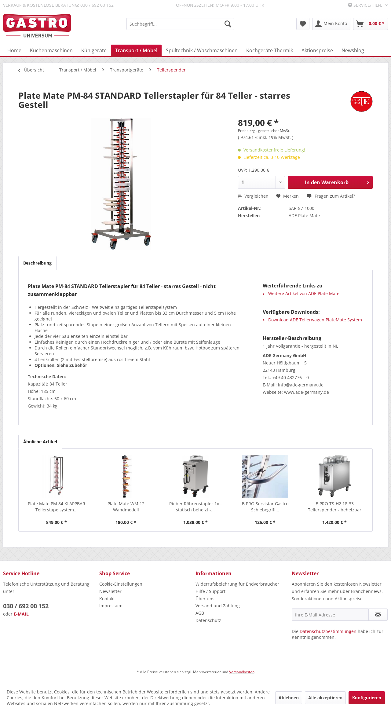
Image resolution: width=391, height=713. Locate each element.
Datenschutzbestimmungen (328, 631)
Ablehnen (289, 697)
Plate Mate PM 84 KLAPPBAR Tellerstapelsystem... (56, 507)
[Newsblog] (352, 50)
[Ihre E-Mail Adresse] (330, 615)
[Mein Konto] (331, 24)
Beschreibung (37, 263)
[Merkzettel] (302, 24)
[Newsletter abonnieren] (378, 615)
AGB (200, 613)
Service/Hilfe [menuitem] (366, 5)
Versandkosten (241, 672)
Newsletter (110, 591)
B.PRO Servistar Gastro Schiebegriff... (265, 507)
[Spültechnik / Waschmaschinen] (202, 50)
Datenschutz (208, 620)
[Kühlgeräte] (94, 50)
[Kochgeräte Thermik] (269, 50)
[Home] (14, 50)
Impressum (110, 606)
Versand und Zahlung (218, 606)
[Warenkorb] (370, 24)
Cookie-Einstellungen (120, 584)
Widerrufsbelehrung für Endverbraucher (237, 584)
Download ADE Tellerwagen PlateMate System (312, 320)
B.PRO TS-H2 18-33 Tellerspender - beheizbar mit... (334, 507)
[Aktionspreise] (317, 50)
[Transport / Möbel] (136, 50)
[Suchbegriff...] (180, 24)
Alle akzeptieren (325, 697)
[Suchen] (227, 24)
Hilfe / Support (210, 591)
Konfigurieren (366, 697)
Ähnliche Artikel (40, 441)
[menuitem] (180, 24)
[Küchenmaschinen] (51, 50)
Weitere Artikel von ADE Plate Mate (301, 293)
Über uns (205, 598)
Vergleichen (253, 196)
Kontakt (107, 598)
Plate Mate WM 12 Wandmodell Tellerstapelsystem (126, 507)
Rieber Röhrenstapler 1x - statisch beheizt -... (195, 507)
